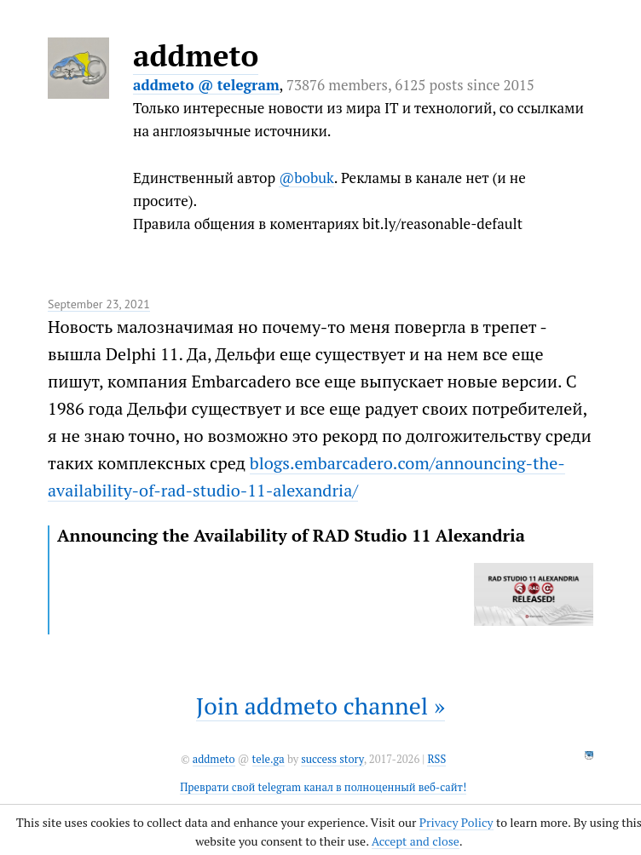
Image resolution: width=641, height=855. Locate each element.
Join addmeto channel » (320, 705)
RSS (436, 759)
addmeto (195, 55)
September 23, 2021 (99, 304)
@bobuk (306, 177)
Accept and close (415, 841)
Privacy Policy (456, 822)
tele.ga (268, 759)
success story (332, 759)
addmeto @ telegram (206, 85)
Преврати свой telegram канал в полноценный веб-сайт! (323, 787)
